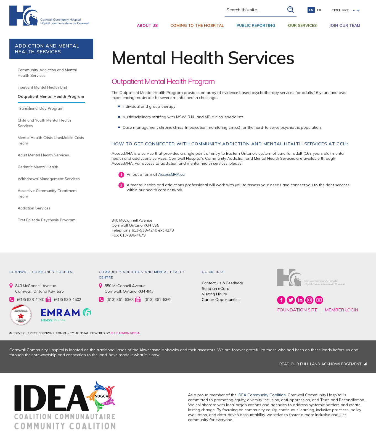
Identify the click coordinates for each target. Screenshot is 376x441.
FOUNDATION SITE (297, 310)
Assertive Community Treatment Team (47, 193)
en (311, 10)
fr (319, 10)
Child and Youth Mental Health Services (44, 123)
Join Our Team (344, 25)
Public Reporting (256, 25)
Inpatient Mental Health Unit (42, 87)
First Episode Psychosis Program (47, 219)
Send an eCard (215, 288)
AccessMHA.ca (171, 174)
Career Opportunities (221, 299)
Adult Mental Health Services (43, 155)
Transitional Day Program (40, 108)
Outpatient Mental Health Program (51, 96)
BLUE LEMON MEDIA (125, 333)
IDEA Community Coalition (262, 394)
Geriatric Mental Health (38, 166)
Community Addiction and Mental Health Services (47, 72)
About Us (147, 25)
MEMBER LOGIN (341, 310)
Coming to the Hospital (197, 25)
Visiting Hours (214, 294)
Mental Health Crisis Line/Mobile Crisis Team (51, 140)
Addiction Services (34, 208)
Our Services (302, 25)
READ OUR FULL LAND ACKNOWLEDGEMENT (320, 363)
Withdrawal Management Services (49, 178)
